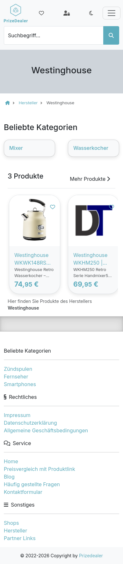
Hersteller (15, 530)
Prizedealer (91, 555)
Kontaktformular (23, 492)
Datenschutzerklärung (30, 423)
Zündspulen (18, 369)
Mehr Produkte (90, 179)
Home (11, 461)
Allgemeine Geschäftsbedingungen (46, 430)
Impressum (17, 415)
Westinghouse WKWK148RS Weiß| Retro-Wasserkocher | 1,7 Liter (33, 259)
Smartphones (20, 384)
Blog (9, 476)
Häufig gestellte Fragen (32, 484)
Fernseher (16, 376)
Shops (11, 523)
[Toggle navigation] (111, 13)
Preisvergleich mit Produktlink (39, 469)
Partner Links (20, 538)
